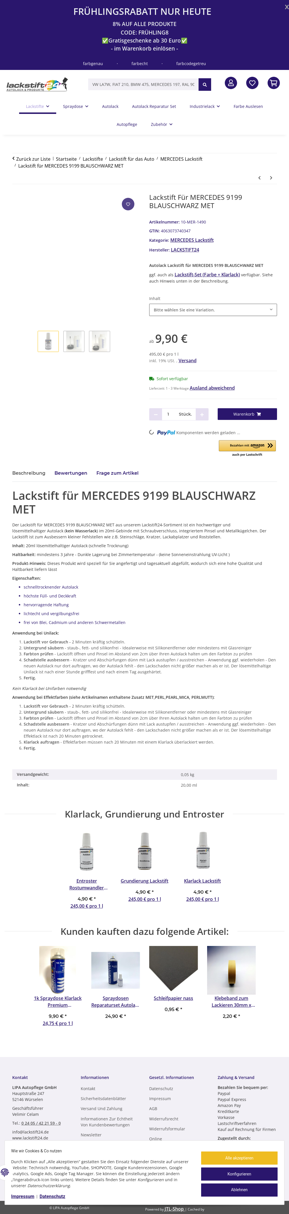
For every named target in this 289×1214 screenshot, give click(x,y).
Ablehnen (236, 1188)
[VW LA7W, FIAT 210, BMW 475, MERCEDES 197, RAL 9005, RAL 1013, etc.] (143, 84)
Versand (188, 360)
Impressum (25, 1196)
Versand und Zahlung (101, 1108)
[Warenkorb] (247, 414)
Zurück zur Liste (33, 159)
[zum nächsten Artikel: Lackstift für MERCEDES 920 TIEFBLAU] (271, 178)
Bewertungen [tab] (70, 473)
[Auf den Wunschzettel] (128, 204)
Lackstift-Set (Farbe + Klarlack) (207, 274)
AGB (153, 1108)
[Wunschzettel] (252, 83)
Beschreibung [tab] (28, 473)
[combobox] (213, 310)
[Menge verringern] (155, 414)
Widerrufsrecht (163, 1119)
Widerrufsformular (167, 1129)
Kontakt (88, 1088)
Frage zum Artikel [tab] (117, 473)
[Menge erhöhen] (202, 414)
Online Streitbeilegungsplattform (174, 1141)
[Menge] (168, 414)
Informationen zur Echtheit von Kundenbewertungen (107, 1122)
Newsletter (91, 1135)
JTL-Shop (175, 1209)
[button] (231, 83)
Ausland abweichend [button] (212, 388)
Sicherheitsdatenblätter (103, 1098)
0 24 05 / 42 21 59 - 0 (41, 1123)
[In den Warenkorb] (273, 83)
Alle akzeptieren (237, 1159)
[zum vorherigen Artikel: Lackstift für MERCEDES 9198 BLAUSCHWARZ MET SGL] (259, 178)
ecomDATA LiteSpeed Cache (235, 1209)
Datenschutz (55, 1196)
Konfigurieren (236, 1174)
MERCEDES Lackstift (192, 240)
